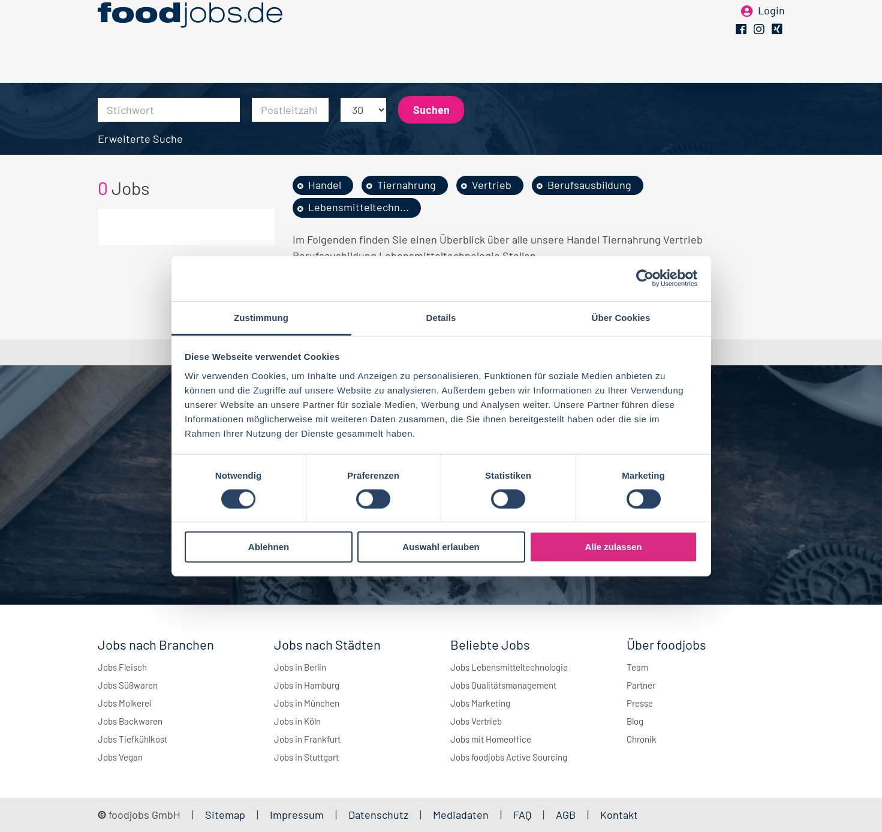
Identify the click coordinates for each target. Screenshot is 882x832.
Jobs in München (306, 703)
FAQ (522, 814)
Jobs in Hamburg (306, 685)
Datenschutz (379, 814)
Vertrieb (491, 184)
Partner (641, 685)
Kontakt (619, 814)
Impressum (297, 814)
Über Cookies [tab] (621, 317)
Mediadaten (461, 814)
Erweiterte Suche (140, 138)
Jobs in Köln (297, 721)
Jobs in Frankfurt (307, 739)
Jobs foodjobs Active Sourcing (508, 757)
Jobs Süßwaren (128, 685)
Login (771, 28)
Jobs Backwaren (130, 721)
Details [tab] (441, 317)
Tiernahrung (406, 184)
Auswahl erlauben (440, 547)
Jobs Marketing (480, 703)
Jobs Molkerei (125, 703)
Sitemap (225, 814)
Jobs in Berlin (300, 667)
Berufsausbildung (589, 184)
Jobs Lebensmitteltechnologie (509, 667)
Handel (324, 184)
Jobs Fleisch (122, 667)
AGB (567, 814)
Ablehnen (268, 547)
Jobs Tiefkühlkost (132, 739)
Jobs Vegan (120, 757)
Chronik (642, 739)
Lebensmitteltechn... (358, 207)
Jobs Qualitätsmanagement (503, 685)
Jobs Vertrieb (476, 721)
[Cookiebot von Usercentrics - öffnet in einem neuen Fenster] (644, 278)
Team (637, 667)
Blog (635, 721)
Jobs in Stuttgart (306, 757)
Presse (640, 703)
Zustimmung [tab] (261, 317)
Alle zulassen (613, 547)
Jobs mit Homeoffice (490, 739)
